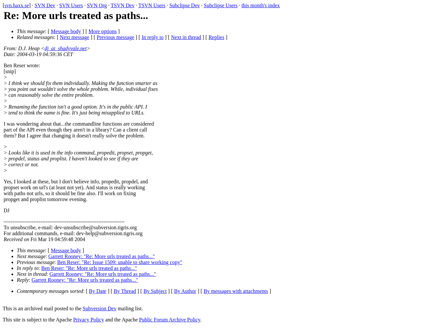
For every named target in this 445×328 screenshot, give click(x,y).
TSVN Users (151, 5)
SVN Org (97, 5)
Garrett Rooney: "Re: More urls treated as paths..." (101, 256)
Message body (66, 31)
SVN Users (71, 5)
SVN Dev (45, 5)
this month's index (261, 5)
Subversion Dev (100, 308)
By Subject (155, 291)
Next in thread (186, 37)
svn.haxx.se (16, 5)
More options (102, 31)
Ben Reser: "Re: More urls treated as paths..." (89, 268)
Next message (74, 37)
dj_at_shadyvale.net (65, 48)
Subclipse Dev (184, 5)
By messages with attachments (236, 291)
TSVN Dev (122, 5)
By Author (185, 291)
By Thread (125, 291)
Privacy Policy (88, 319)
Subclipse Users (221, 5)
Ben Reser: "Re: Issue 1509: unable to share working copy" (119, 262)
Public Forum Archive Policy (169, 319)
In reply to (153, 37)
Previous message (115, 37)
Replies (216, 37)
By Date (97, 291)
